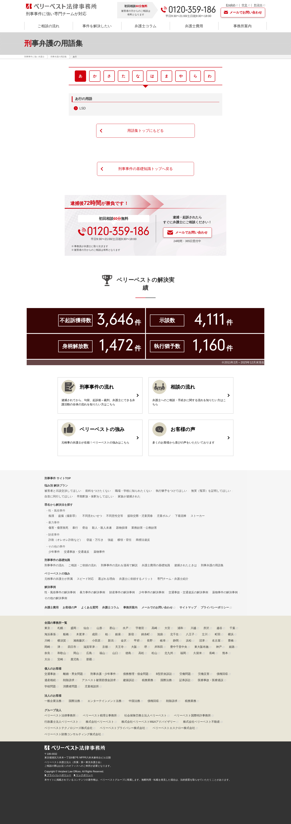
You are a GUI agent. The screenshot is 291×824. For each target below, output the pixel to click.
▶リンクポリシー (83, 775)
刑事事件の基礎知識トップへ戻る (145, 169)
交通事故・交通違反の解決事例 (188, 592)
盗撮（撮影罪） (68, 515)
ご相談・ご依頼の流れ (82, 565)
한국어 (258, 5)
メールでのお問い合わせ (157, 607)
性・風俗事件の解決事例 (60, 592)
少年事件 (54, 551)
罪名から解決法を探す (58, 504)
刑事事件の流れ (54, 565)
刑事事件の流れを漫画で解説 (119, 565)
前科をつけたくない (98, 490)
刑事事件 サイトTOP (57, 478)
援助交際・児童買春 (140, 515)
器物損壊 (121, 527)
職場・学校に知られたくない (133, 490)
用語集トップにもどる (145, 131)
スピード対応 (85, 578)
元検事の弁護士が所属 (58, 578)
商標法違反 (143, 539)
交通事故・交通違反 (76, 551)
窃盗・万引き (94, 539)
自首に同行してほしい (58, 496)
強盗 (110, 539)
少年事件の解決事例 (151, 592)
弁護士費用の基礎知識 (156, 565)
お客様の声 (70, 607)
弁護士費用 (194, 26)
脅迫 (85, 527)
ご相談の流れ (48, 26)
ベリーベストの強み (57, 573)
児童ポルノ (164, 515)
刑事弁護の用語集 (212, 565)
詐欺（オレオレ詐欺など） (65, 539)
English (230, 5)
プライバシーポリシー (215, 607)
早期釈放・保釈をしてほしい (95, 496)
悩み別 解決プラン (56, 485)
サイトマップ (187, 607)
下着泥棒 (180, 515)
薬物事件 (99, 551)
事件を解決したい (97, 26)
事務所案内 (242, 26)
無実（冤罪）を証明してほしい (211, 490)
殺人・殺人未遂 (102, 527)
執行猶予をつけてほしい (171, 490)
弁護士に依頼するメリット (136, 578)
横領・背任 (124, 539)
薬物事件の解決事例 (225, 592)
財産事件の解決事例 (122, 592)
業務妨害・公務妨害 (144, 527)
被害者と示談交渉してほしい (62, 490)
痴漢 (51, 515)
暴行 (75, 527)
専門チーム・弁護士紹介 (172, 578)
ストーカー (198, 515)
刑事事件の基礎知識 (57, 560)
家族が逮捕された (129, 496)
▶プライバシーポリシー (57, 775)
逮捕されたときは (185, 565)
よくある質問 (89, 607)
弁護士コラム (145, 26)
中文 (244, 5)
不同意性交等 (114, 515)
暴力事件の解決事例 (92, 592)
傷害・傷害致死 (58, 527)
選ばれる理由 (106, 578)
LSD (82, 108)
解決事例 (50, 587)
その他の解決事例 (55, 598)
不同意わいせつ (92, 515)
